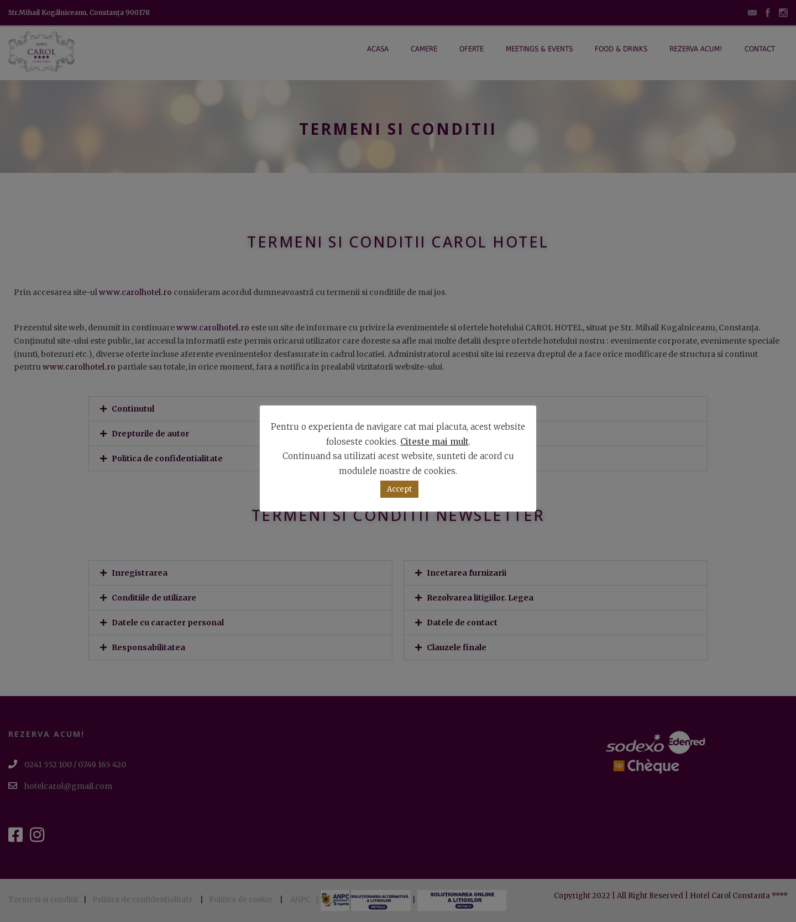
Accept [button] (399, 489)
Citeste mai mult (434, 441)
